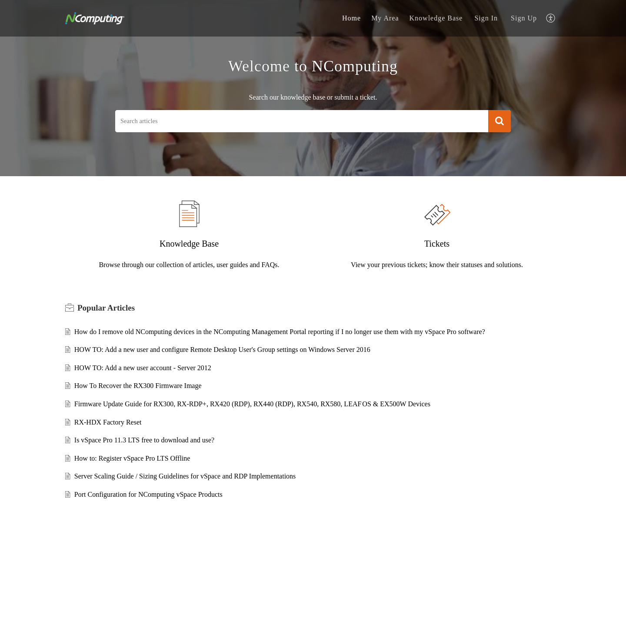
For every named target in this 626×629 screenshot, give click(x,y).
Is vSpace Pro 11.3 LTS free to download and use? (144, 440)
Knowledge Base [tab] (436, 18)
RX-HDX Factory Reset (108, 422)
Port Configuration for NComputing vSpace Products (148, 494)
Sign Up (524, 18)
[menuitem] (486, 18)
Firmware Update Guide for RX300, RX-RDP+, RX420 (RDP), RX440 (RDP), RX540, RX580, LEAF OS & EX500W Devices (252, 404)
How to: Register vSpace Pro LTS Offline (132, 458)
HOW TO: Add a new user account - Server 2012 (142, 367)
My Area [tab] (385, 18)
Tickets (437, 243)
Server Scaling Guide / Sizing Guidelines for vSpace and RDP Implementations (185, 476)
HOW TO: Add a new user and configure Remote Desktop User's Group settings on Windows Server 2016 (222, 349)
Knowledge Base (189, 243)
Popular (106, 307)
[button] (499, 121)
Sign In (486, 18)
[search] (301, 121)
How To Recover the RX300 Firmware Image (138, 385)
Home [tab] (351, 18)
